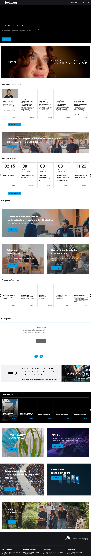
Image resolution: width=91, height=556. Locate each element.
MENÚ (86, 2)
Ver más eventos (14, 193)
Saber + (12, 146)
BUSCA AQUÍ (74, 2)
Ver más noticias (14, 124)
